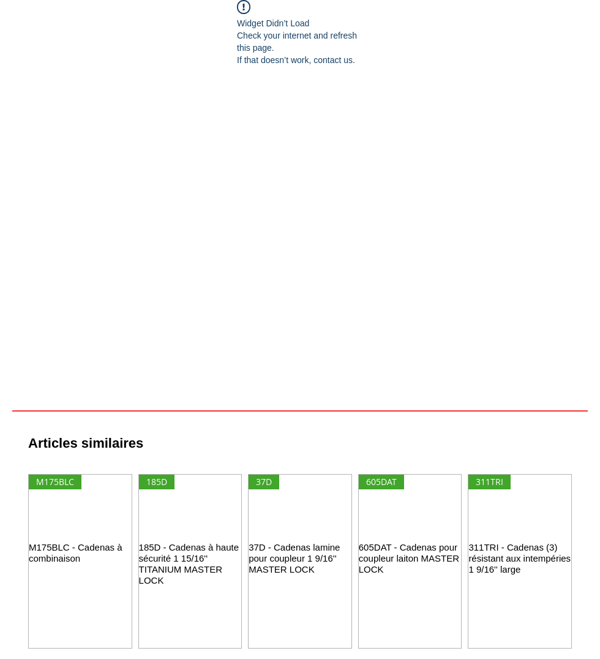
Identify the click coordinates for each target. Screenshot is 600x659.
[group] (300, 561)
